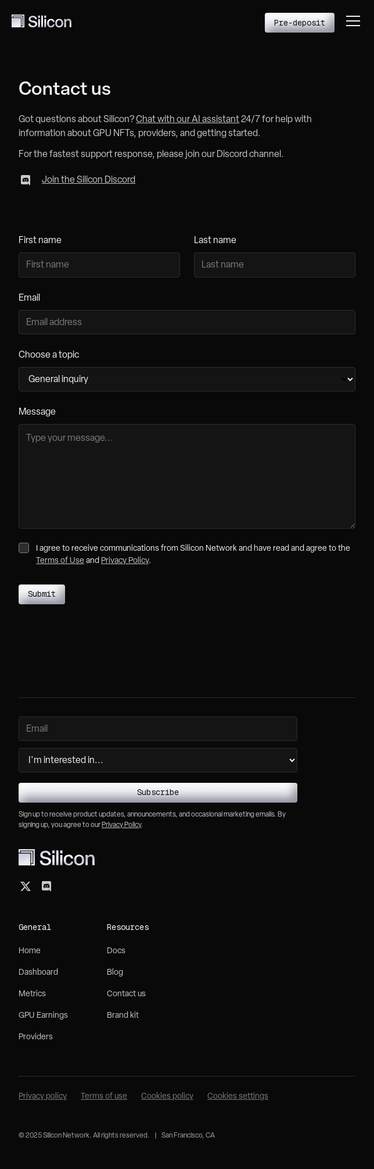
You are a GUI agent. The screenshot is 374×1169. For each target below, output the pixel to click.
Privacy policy (43, 1096)
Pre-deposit (299, 22)
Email (29, 298)
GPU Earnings (43, 1015)
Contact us (126, 994)
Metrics (32, 994)
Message (37, 412)
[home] (41, 21)
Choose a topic (49, 355)
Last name (215, 240)
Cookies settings (237, 1096)
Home (30, 951)
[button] (353, 21)
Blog (115, 972)
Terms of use (104, 1096)
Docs (116, 951)
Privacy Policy (125, 561)
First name (40, 240)
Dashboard (38, 972)
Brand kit (123, 1015)
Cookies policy (167, 1096)
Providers (36, 1037)
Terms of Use (60, 561)
